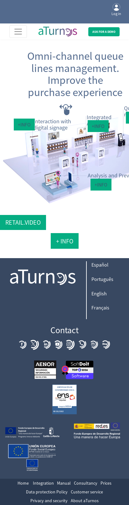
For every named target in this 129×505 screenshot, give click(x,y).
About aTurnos (85, 500)
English (99, 293)
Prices (106, 483)
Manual (64, 483)
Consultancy (85, 483)
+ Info (64, 241)
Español (99, 265)
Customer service (87, 492)
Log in (116, 9)
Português (102, 279)
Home (23, 483)
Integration (43, 483)
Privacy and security (49, 500)
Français (100, 307)
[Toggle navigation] (18, 31)
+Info (24, 124)
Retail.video (23, 222)
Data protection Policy (47, 492)
